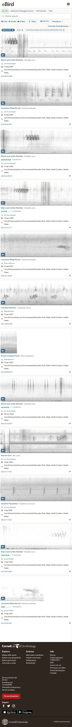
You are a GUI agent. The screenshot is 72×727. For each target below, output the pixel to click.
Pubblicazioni (31, 660)
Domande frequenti (57, 670)
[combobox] (38, 16)
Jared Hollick (9, 559)
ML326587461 (6, 623)
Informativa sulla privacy (11, 687)
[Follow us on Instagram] (13, 705)
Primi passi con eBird (57, 668)
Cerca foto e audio (9, 663)
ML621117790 (6, 472)
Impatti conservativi (33, 658)
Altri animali (41, 11)
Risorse (52, 655)
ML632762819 (6, 424)
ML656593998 (6, 76)
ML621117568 (6, 520)
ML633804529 (6, 372)
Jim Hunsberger (10, 64)
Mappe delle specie (9, 655)
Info (52, 651)
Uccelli (5, 11)
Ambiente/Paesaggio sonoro (21, 11)
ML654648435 (6, 176)
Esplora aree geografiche (11, 658)
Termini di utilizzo (8, 690)
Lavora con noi (55, 665)
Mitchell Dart (9, 311)
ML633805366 (6, 324)
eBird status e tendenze (34, 655)
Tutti (50, 11)
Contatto (53, 673)
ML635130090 (6, 276)
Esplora (6, 651)
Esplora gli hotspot (9, 660)
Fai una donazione (11, 696)
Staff (51, 662)
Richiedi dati (30, 663)
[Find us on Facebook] (3, 705)
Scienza (30, 651)
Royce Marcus (9, 263)
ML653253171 (6, 228)
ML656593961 (6, 124)
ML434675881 (6, 572)
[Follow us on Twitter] (8, 705)
